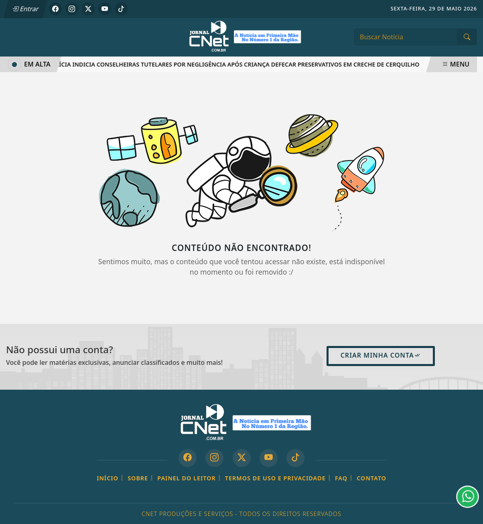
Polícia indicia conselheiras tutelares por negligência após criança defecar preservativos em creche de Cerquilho (235, 64)
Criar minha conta (381, 355)
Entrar (25, 8)
